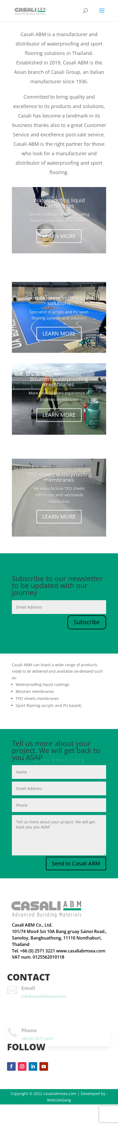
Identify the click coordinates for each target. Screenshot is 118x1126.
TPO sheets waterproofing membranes (59, 478)
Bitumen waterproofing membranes (59, 382)
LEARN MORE (59, 236)
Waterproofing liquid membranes (59, 203)
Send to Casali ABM (76, 863)
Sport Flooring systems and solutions (59, 301)
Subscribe (87, 622)
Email (28, 988)
